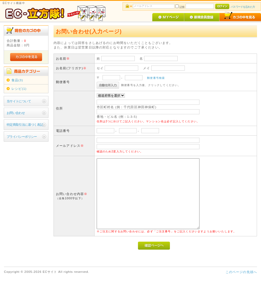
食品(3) (17, 80)
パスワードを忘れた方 (243, 6)
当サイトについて (19, 101)
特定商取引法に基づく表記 (25, 124)
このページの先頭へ (241, 272)
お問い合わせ (16, 113)
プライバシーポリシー (22, 136)
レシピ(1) (19, 88)
